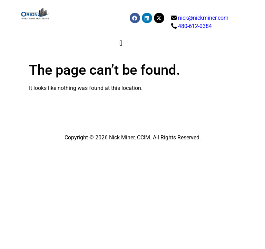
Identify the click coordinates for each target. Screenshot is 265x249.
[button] (120, 43)
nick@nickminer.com (203, 18)
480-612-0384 (195, 26)
